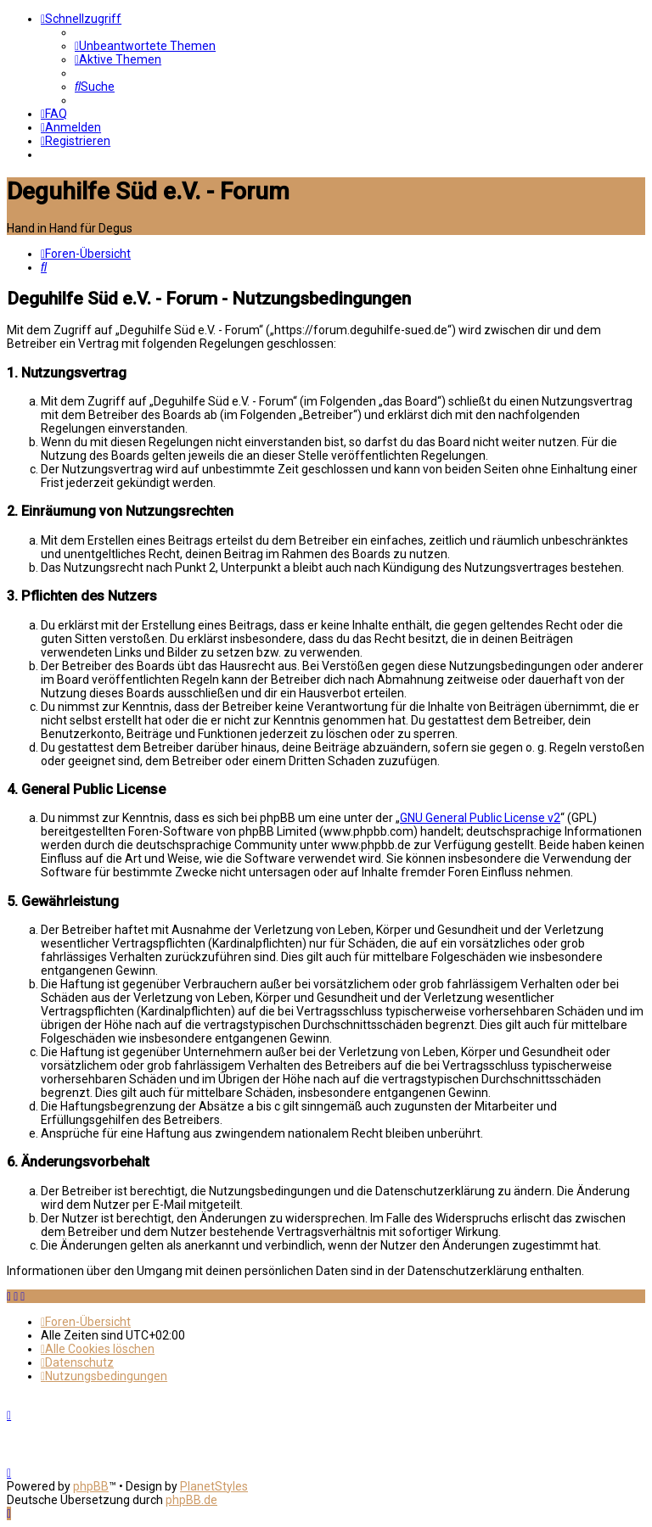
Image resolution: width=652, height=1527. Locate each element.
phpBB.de (191, 1500)
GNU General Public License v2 (480, 818)
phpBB (91, 1486)
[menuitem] (145, 46)
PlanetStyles (214, 1486)
